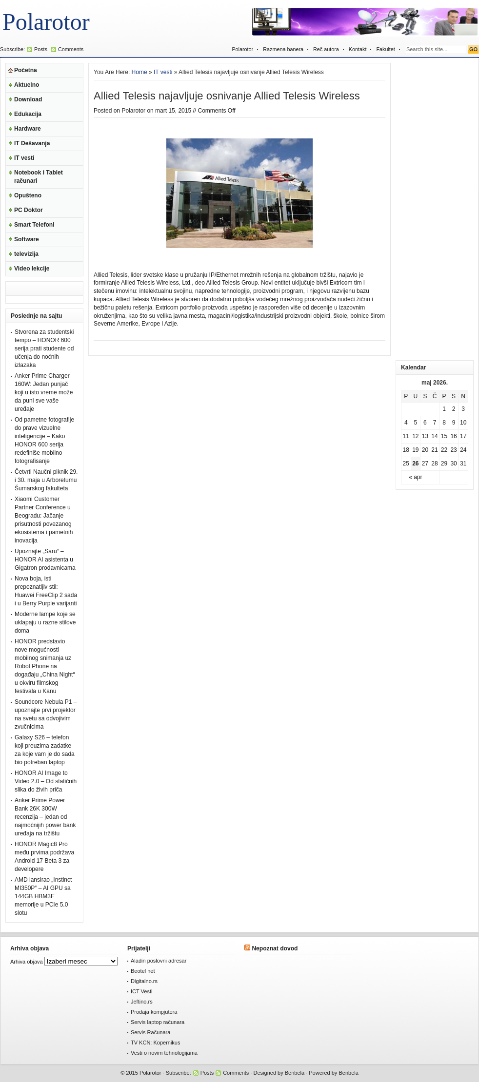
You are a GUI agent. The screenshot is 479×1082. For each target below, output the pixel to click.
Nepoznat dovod (275, 948)
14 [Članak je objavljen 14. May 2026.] (434, 436)
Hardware (27, 128)
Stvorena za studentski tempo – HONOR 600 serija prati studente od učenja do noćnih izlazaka (44, 348)
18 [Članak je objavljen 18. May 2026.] (406, 449)
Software (26, 239)
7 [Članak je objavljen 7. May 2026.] (435, 422)
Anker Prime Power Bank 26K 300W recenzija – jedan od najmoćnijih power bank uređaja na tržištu (45, 817)
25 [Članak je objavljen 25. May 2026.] (406, 463)
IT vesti (24, 158)
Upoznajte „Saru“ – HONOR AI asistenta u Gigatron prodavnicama (45, 559)
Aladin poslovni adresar (158, 961)
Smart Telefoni (34, 224)
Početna (25, 70)
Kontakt (358, 49)
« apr (415, 477)
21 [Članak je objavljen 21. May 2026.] (434, 449)
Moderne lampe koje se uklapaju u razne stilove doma (45, 622)
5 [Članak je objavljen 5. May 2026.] (416, 422)
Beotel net (143, 971)
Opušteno (27, 195)
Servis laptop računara (157, 1022)
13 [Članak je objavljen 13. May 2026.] (425, 436)
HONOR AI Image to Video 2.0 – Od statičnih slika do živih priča (46, 781)
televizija (26, 254)
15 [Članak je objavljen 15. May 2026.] (444, 436)
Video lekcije (32, 268)
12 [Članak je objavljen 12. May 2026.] (415, 436)
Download (28, 99)
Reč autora (326, 49)
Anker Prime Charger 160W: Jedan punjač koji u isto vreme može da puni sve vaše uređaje (44, 392)
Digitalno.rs (144, 981)
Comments (70, 49)
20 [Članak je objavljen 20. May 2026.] (425, 449)
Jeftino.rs (142, 1002)
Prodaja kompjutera (154, 1012)
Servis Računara (150, 1032)
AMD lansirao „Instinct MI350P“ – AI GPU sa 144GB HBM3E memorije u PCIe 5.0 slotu (43, 896)
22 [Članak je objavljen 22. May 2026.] (444, 449)
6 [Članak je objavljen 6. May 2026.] (425, 422)
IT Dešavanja (32, 143)
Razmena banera (283, 49)
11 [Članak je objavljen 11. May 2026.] (406, 436)
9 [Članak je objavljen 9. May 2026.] (454, 422)
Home (139, 72)
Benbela (294, 1073)
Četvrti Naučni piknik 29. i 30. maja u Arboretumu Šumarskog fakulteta (46, 480)
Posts (40, 49)
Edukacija (27, 114)
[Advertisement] (435, 209)
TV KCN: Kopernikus (155, 1042)
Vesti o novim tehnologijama (164, 1053)
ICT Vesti (141, 991)
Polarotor (46, 22)
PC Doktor (28, 210)
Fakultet (385, 49)
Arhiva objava (26, 962)
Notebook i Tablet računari (38, 176)
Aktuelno (26, 84)
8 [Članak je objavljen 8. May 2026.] (444, 422)
